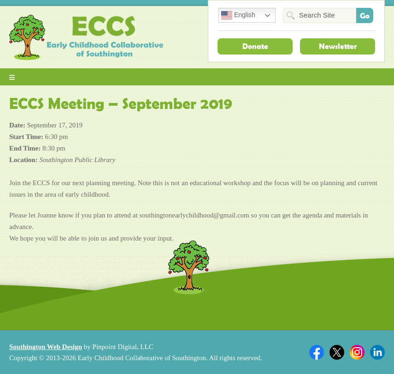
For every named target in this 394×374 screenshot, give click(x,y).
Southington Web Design (45, 346)
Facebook (316, 352)
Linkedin (377, 352)
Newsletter (338, 46)
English (238, 15)
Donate (255, 46)
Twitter (336, 352)
